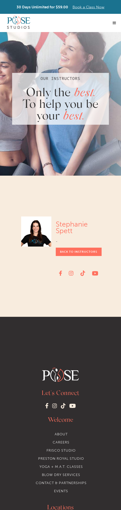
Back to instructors (78, 251)
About (61, 434)
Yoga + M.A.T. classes (61, 467)
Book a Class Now (88, 7)
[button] (114, 23)
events (61, 491)
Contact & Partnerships (61, 483)
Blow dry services (61, 475)
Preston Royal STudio (61, 458)
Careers (61, 442)
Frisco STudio (61, 450)
